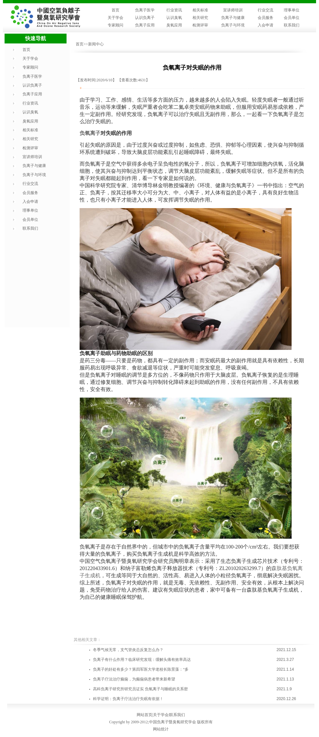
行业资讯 (174, 10)
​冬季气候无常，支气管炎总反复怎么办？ (128, 649)
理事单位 (291, 10)
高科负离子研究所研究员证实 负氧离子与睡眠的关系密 (140, 689)
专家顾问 (115, 25)
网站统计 (161, 729)
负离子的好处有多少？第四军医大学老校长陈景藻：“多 (141, 669)
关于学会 (115, 17)
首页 (115, 10)
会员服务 (265, 17)
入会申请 (265, 25)
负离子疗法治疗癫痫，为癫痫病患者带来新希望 (134, 679)
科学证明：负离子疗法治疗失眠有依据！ (128, 698)
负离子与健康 (233, 17)
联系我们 (291, 25)
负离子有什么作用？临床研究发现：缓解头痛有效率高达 (142, 659)
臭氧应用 (174, 25)
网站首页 (144, 714)
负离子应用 (145, 25)
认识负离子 (145, 17)
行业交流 (265, 10)
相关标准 (200, 10)
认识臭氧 (174, 17)
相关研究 (200, 17)
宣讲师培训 (233, 10)
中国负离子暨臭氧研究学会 (172, 722)
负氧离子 (90, 133)
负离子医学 (145, 10)
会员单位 (291, 17)
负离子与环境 (233, 25)
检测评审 (200, 25)
